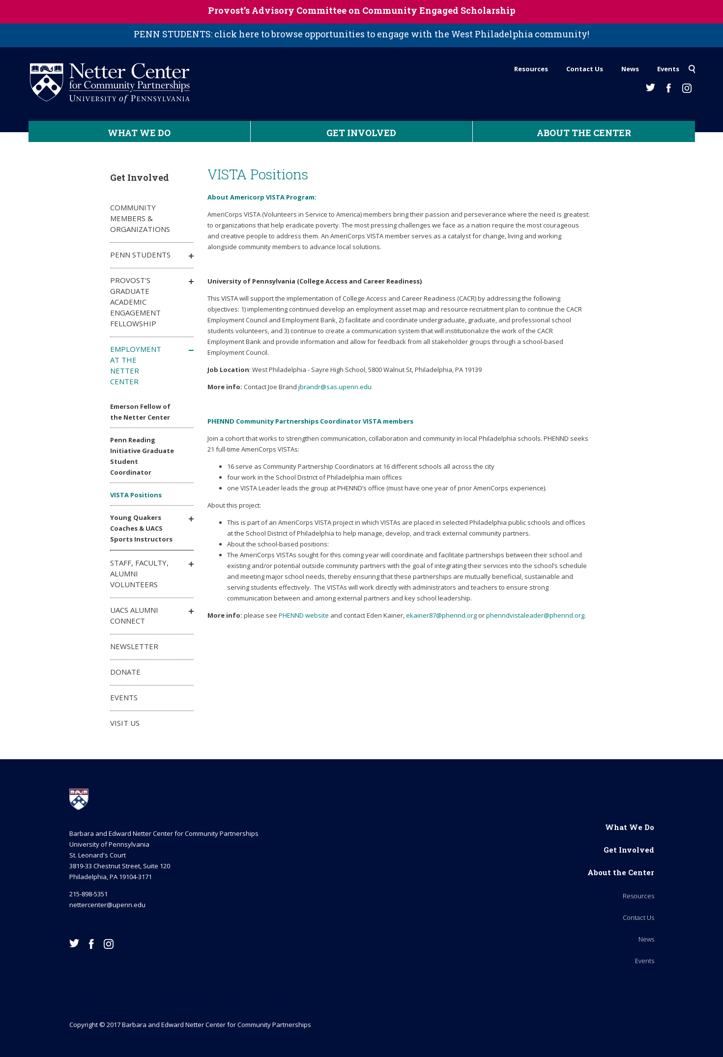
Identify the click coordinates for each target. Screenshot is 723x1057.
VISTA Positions (136, 494)
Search (692, 66)
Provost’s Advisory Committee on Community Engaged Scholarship (362, 10)
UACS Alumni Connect (134, 615)
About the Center (584, 133)
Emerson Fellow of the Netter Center (140, 412)
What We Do (139, 133)
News (630, 68)
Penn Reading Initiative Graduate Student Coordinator (142, 456)
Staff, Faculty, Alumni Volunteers (139, 573)
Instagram (687, 88)
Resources (531, 68)
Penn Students (140, 254)
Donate (125, 672)
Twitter (650, 87)
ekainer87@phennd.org (441, 615)
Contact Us (584, 68)
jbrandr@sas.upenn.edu (335, 386)
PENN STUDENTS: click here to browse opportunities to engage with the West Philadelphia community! (361, 34)
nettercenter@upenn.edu (107, 904)
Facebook (668, 88)
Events (668, 68)
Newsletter (134, 646)
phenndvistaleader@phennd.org (535, 615)
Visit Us (125, 723)
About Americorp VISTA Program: (262, 197)
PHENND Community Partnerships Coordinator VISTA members (310, 421)
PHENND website (304, 615)
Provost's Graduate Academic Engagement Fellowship (135, 301)
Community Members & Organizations (140, 218)
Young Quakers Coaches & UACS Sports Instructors (141, 528)
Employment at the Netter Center (135, 365)
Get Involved (361, 133)
